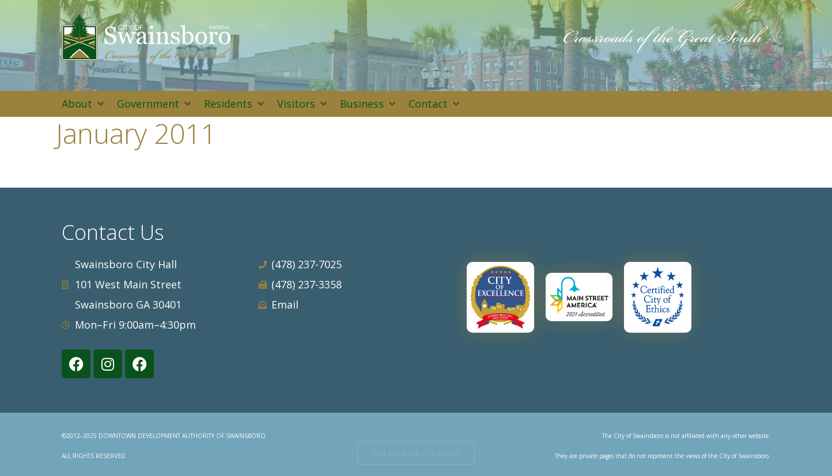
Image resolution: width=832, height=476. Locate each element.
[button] (83, 104)
